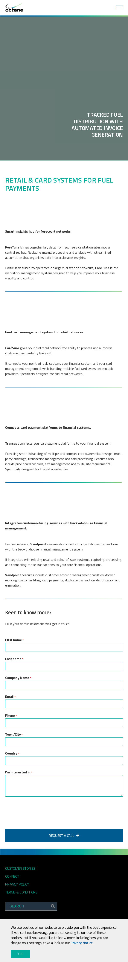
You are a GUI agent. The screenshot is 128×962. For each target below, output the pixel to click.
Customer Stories (20, 868)
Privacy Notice (81, 943)
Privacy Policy (17, 884)
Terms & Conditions (21, 892)
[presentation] (37, 811)
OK (20, 954)
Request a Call (64, 835)
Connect (12, 876)
